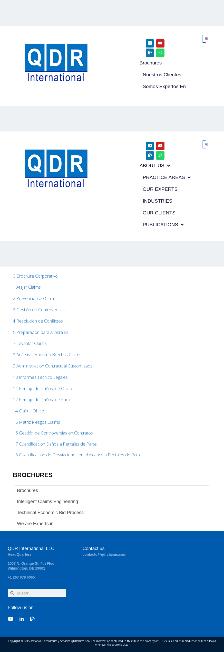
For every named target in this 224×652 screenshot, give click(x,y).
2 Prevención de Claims (35, 298)
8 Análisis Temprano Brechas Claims (47, 355)
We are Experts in (35, 523)
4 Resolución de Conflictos (38, 321)
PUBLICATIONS (163, 225)
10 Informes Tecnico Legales (40, 377)
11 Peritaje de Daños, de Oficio (42, 388)
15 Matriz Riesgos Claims (36, 422)
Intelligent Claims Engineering (47, 501)
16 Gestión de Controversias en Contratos (53, 433)
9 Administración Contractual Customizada (53, 366)
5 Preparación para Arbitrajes (40, 332)
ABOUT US (155, 166)
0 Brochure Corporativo (35, 276)
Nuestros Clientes (162, 74)
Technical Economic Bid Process (50, 512)
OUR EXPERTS (160, 189)
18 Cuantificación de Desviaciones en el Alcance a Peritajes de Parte (77, 455)
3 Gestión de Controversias (39, 310)
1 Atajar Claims (27, 287)
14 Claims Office (28, 411)
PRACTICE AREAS (167, 178)
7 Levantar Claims (30, 343)
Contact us (94, 548)
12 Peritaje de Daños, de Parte (42, 400)
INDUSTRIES (157, 201)
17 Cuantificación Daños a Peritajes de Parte (55, 444)
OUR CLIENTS (159, 212)
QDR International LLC (31, 548)
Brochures (151, 62)
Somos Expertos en (164, 86)
